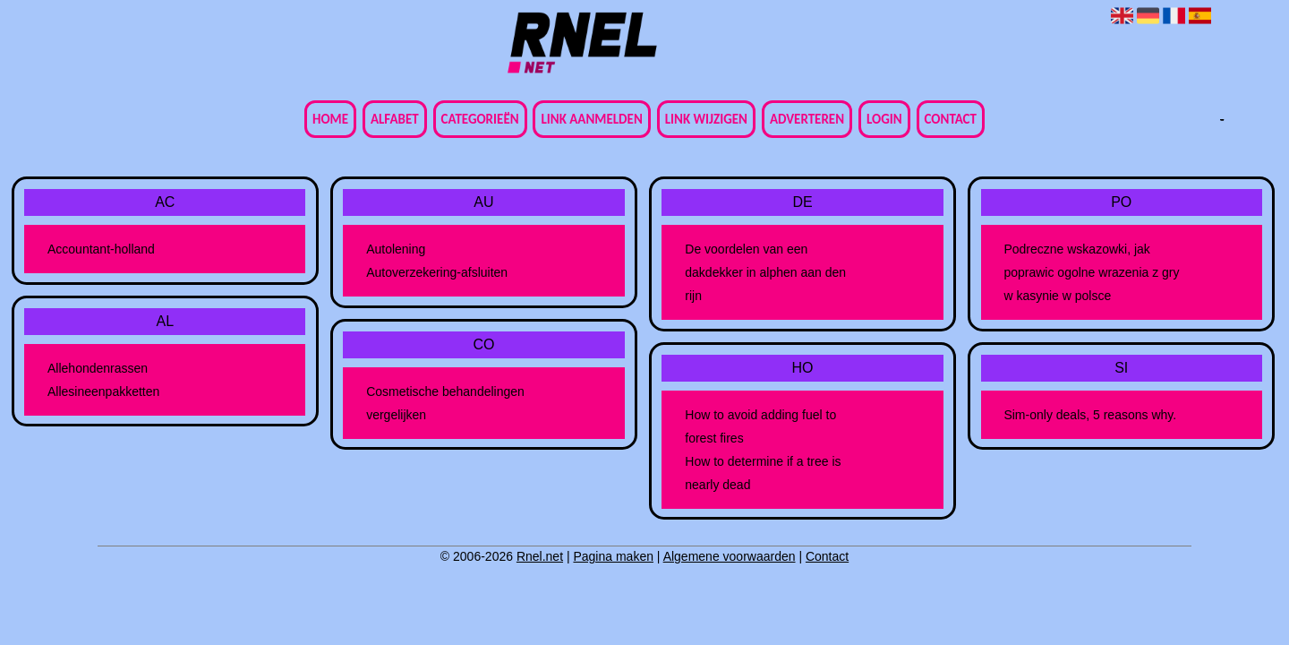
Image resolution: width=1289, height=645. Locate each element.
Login (884, 119)
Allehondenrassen (97, 368)
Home (330, 119)
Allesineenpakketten (103, 391)
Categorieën (480, 119)
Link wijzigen (706, 119)
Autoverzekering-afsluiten (437, 272)
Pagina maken (613, 556)
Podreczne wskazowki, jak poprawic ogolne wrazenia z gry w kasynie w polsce (1091, 272)
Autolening (395, 249)
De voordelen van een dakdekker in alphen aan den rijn (765, 272)
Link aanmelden (591, 119)
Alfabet (395, 119)
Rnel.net (539, 556)
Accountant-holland (101, 249)
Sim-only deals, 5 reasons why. (1089, 415)
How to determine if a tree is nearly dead (763, 473)
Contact (951, 119)
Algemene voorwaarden (729, 556)
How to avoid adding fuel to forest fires (760, 426)
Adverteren (807, 119)
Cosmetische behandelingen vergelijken (445, 403)
